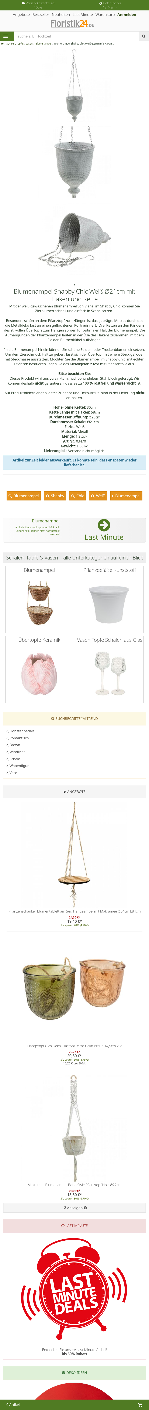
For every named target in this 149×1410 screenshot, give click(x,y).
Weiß (100, 495)
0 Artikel (13, 1404)
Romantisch (18, 737)
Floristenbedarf (20, 730)
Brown (13, 744)
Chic (79, 495)
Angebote (76, 791)
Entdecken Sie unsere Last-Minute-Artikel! (74, 1351)
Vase (12, 772)
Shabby (57, 495)
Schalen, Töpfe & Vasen (19, 43)
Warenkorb (105, 14)
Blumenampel (43, 43)
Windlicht (16, 751)
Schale (13, 758)
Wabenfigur (18, 765)
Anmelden (126, 14)
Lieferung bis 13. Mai (112, 5)
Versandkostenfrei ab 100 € (40, 5)
